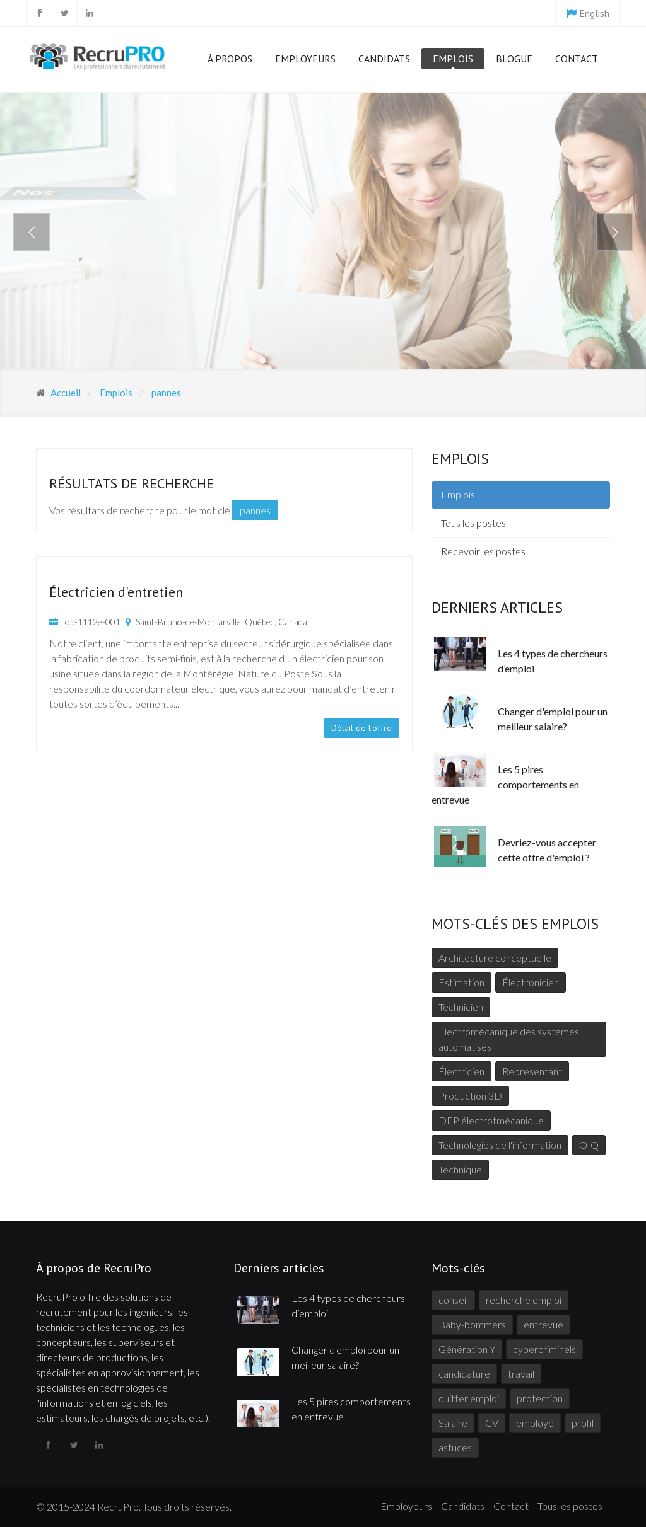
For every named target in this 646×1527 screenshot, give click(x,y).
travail (521, 1374)
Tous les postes (473, 523)
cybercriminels (544, 1349)
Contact (576, 58)
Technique (460, 1169)
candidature (464, 1374)
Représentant (532, 1071)
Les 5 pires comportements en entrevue (505, 784)
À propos (230, 60)
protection (540, 1398)
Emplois (453, 60)
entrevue (543, 1324)
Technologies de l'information (499, 1145)
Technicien (460, 1007)
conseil (453, 1300)
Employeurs (305, 60)
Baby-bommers (472, 1324)
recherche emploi (523, 1300)
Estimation (461, 982)
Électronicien (530, 982)
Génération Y (466, 1349)
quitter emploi (468, 1398)
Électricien (461, 1071)
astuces (455, 1447)
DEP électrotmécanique (491, 1120)
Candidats (384, 60)
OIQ (589, 1145)
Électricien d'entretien (116, 592)
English (594, 13)
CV (491, 1423)
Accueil (65, 392)
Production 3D (470, 1096)
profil (583, 1423)
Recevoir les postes (483, 551)
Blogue (514, 58)
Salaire (452, 1423)
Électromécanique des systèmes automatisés (508, 1038)
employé (535, 1423)
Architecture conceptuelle (494, 958)
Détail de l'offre (361, 728)
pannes (165, 392)
